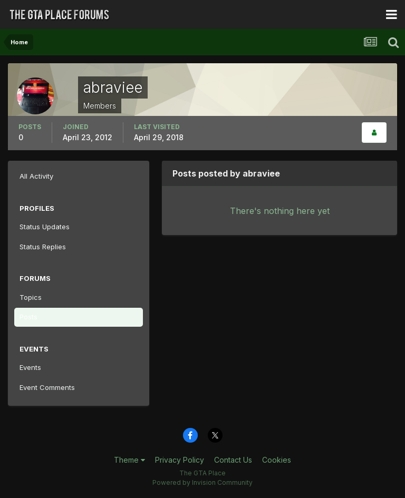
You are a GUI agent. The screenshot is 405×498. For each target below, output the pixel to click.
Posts (28, 317)
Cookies (276, 459)
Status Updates (45, 226)
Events (30, 367)
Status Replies (43, 246)
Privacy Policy (179, 459)
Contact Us (233, 459)
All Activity (36, 176)
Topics (31, 297)
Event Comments (47, 387)
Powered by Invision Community (202, 482)
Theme (129, 459)
